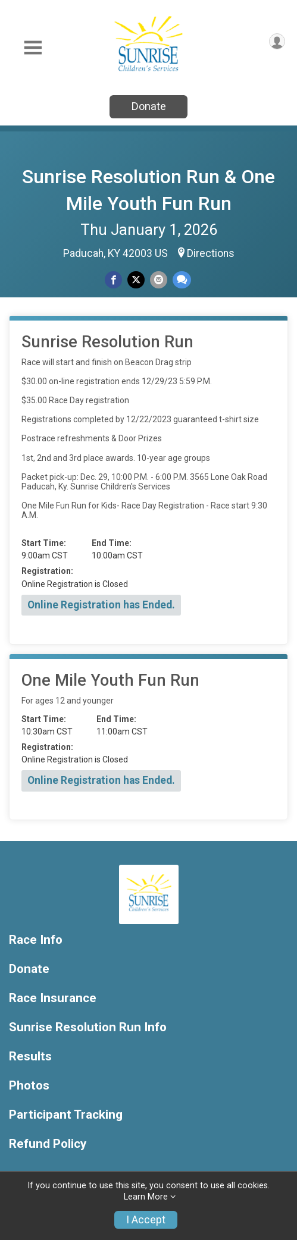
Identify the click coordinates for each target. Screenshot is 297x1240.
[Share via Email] (158, 279)
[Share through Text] (182, 279)
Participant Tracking (66, 1115)
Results (30, 1056)
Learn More (146, 1197)
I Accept (145, 1220)
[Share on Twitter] (136, 279)
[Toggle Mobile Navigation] (33, 48)
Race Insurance (52, 998)
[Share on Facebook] (113, 279)
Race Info (35, 940)
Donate (149, 106)
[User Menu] (277, 41)
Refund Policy (47, 1144)
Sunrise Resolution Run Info (88, 1027)
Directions (211, 253)
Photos (29, 1086)
